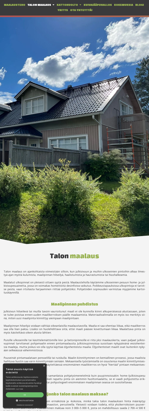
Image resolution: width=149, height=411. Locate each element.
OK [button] (25, 395)
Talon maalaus (41, 4)
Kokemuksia (123, 4)
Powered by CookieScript (25, 405)
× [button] (44, 366)
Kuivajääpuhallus (98, 4)
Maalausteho (14, 4)
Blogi (139, 4)
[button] (25, 400)
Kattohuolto (69, 4)
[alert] (25, 385)
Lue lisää (19, 389)
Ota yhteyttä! (81, 10)
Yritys (62, 10)
